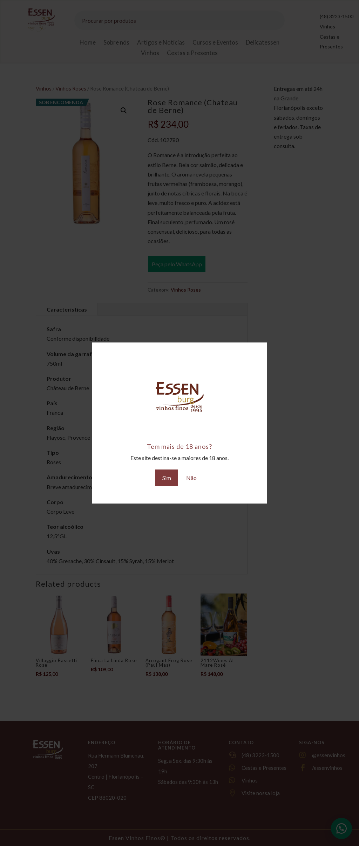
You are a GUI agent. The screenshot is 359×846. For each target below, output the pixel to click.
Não (191, 477)
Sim (166, 477)
